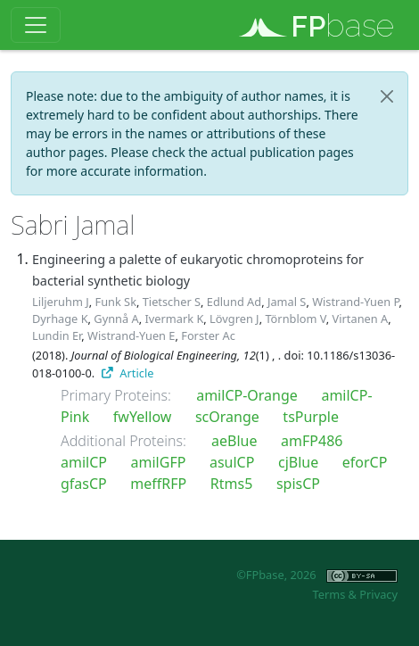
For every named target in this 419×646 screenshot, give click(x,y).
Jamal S (286, 302)
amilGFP (158, 462)
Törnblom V (295, 319)
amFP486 (311, 441)
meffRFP (158, 483)
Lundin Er (56, 335)
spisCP (298, 483)
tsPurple (311, 417)
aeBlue (234, 441)
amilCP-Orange (247, 395)
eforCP (365, 462)
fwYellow (142, 417)
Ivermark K (173, 319)
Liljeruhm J (60, 302)
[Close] (386, 96)
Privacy (378, 594)
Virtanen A (361, 319)
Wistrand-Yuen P (355, 302)
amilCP (84, 462)
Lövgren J (234, 319)
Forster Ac (208, 335)
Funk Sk (115, 302)
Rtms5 (231, 483)
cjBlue (298, 462)
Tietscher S (172, 302)
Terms (328, 594)
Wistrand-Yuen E (131, 335)
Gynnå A (116, 319)
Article (128, 373)
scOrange (227, 417)
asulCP (232, 462)
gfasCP (84, 483)
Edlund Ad (234, 302)
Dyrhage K (60, 319)
